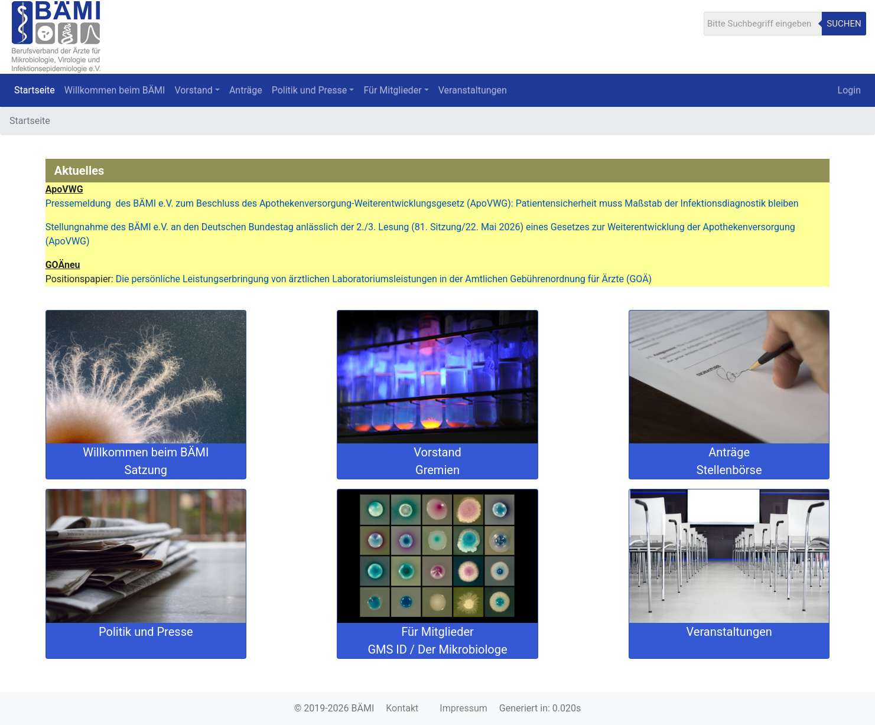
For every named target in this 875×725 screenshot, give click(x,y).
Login (849, 90)
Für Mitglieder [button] (392, 90)
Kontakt (402, 708)
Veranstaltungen (472, 90)
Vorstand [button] (193, 90)
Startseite (34, 90)
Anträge (245, 90)
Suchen (844, 23)
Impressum (463, 708)
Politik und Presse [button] (309, 90)
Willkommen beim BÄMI (114, 90)
